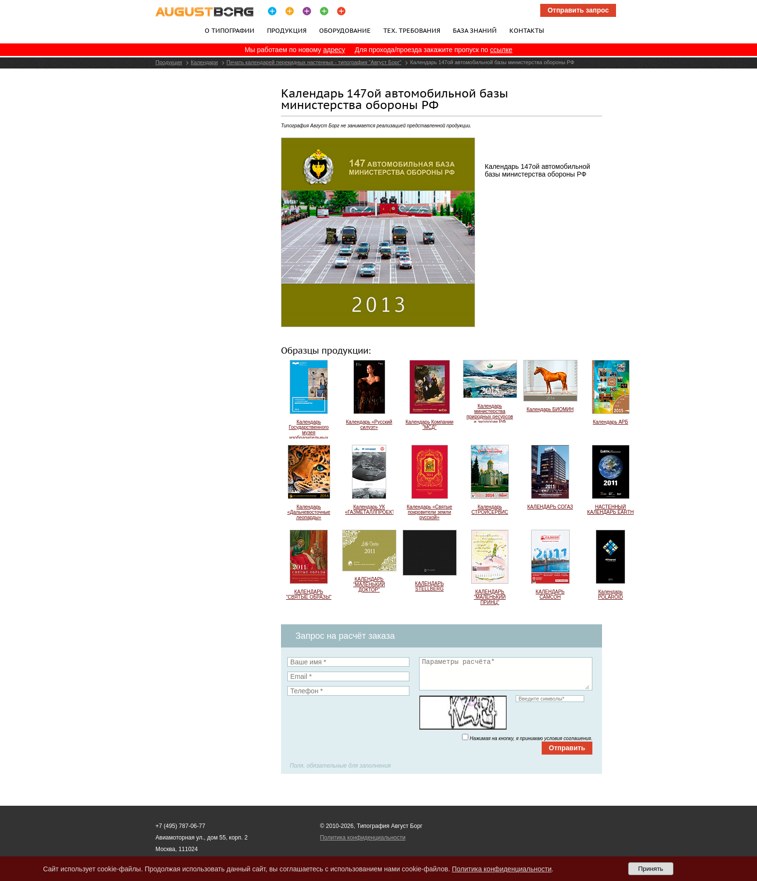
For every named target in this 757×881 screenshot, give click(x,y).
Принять (650, 868)
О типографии (229, 30)
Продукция (287, 30)
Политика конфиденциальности (363, 837)
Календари (204, 62)
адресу (334, 50)
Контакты (526, 30)
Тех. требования (411, 30)
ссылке (501, 50)
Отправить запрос (578, 10)
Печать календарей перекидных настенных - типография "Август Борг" (313, 62)
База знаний (475, 30)
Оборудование (345, 30)
